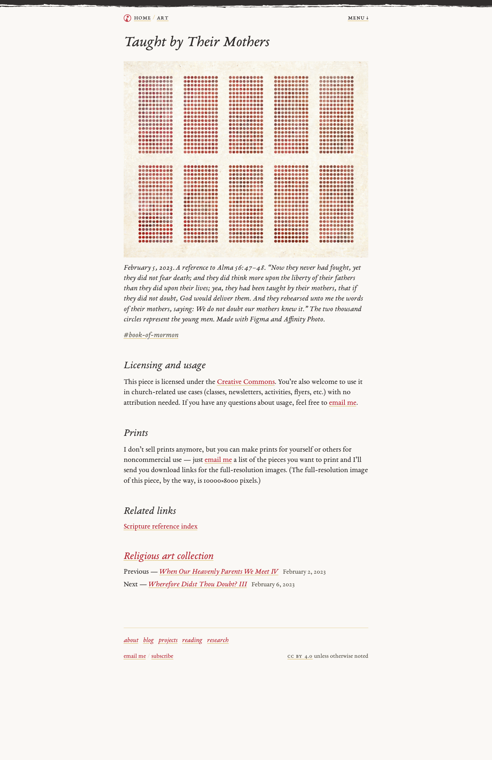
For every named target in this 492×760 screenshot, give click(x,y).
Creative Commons (246, 382)
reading (192, 640)
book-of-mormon (151, 335)
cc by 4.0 (300, 656)
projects (168, 640)
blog (148, 640)
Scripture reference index (160, 527)
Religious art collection (169, 556)
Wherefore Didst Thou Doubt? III (198, 584)
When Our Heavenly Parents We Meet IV (219, 572)
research (218, 640)
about (131, 640)
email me (342, 403)
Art (162, 18)
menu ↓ (358, 18)
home (142, 18)
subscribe (162, 656)
